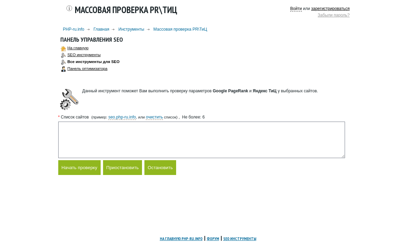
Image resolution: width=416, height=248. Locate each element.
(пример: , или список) (134, 117)
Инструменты (131, 29)
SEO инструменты (84, 55)
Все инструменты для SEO (94, 62)
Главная (101, 29)
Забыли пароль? (334, 15)
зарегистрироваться (330, 8)
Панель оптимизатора (88, 68)
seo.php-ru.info (122, 117)
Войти (296, 8)
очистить (154, 117)
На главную (78, 48)
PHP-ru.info (73, 29)
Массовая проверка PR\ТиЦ (180, 29)
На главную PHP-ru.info (181, 238)
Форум (213, 238)
